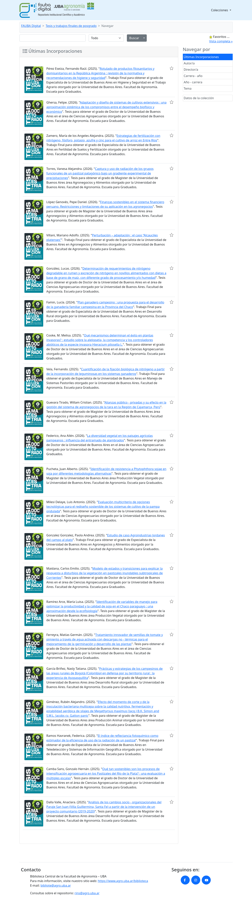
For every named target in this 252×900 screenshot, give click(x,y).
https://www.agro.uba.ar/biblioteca (123, 881)
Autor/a (189, 63)
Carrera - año (193, 76)
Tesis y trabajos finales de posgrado (71, 26)
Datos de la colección (199, 98)
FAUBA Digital (31, 26)
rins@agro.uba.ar (87, 893)
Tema (188, 88)
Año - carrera (193, 82)
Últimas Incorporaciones (201, 57)
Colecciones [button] (220, 10)
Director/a (191, 69)
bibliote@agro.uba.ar (56, 885)
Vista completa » (221, 41)
